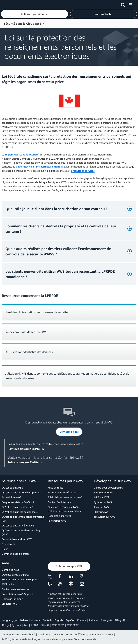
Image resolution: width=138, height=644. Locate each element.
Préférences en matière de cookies (94, 634)
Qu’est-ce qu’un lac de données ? (20, 511)
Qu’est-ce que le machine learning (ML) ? (21, 532)
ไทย (26, 625)
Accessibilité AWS (11, 497)
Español (70, 620)
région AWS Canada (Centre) (22, 154)
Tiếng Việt (120, 620)
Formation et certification (62, 492)
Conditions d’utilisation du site (55, 634)
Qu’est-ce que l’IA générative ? (19, 525)
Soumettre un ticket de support (19, 579)
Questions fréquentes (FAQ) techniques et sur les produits (64, 508)
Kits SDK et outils (104, 492)
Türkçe (5, 625)
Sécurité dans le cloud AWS (17, 539)
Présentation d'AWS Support (17, 593)
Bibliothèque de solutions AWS (65, 497)
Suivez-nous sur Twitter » (25, 462)
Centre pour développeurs (108, 487)
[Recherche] (123, 4)
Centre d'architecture (59, 502)
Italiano (93, 620)
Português (106, 620)
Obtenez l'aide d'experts (15, 574)
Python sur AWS (103, 502)
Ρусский (16, 625)
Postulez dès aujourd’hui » (26, 449)
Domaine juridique (12, 598)
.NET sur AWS (101, 497)
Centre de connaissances (15, 589)
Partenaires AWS (57, 520)
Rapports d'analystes (59, 515)
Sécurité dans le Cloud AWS (22, 23)
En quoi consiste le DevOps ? (18, 502)
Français (81, 620)
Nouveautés (8, 544)
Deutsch (47, 620)
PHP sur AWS (101, 511)
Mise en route (55, 487)
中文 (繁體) (73, 625)
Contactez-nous (10, 569)
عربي (14, 620)
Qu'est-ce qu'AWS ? (12, 487)
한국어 (45, 625)
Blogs (5, 548)
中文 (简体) (58, 625)
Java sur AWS (101, 506)
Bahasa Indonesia (30, 620)
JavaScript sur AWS (104, 516)
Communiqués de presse (15, 553)
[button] (34, 14)
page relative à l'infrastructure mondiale (40, 166)
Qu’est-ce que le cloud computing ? (21, 492)
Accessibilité (28, 634)
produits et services (83, 170)
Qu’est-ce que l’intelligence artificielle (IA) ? (23, 518)
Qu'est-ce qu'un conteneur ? (17, 506)
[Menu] (130, 4)
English (58, 620)
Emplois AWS (9, 603)
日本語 (34, 625)
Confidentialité (10, 634)
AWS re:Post (8, 584)
